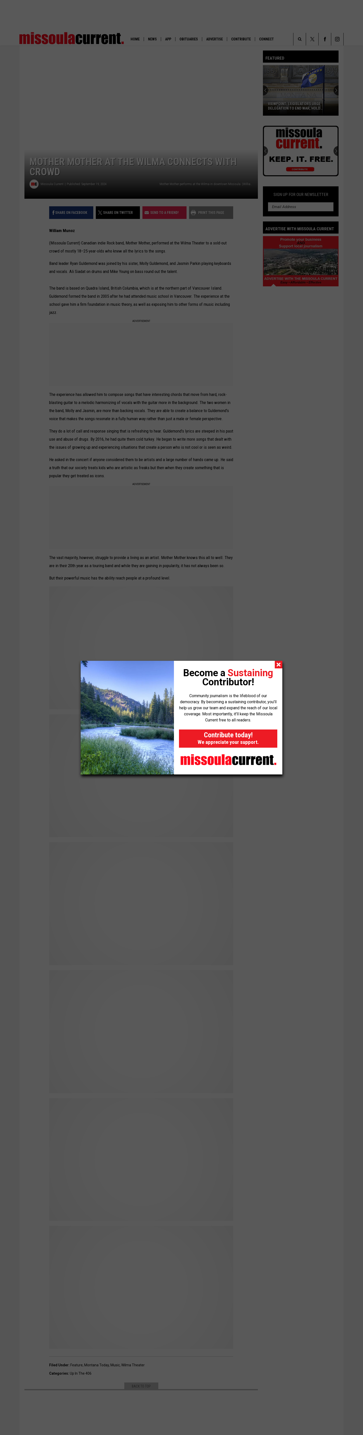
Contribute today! (228, 738)
